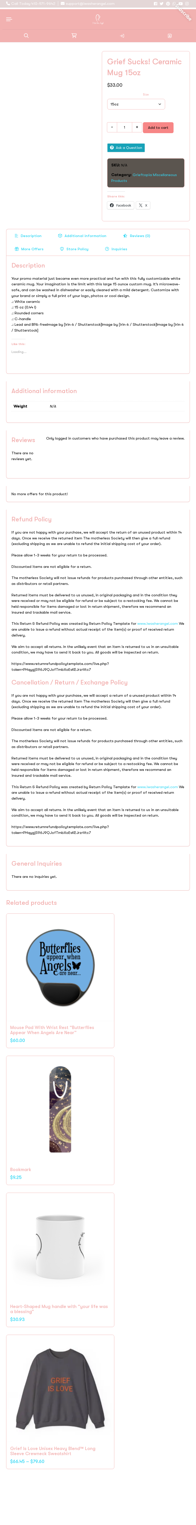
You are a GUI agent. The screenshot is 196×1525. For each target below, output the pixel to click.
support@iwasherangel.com (90, 3)
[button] (26, 34)
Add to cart (158, 127)
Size (146, 94)
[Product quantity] (124, 127)
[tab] (28, 236)
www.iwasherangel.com (158, 623)
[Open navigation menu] (10, 18)
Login (122, 34)
